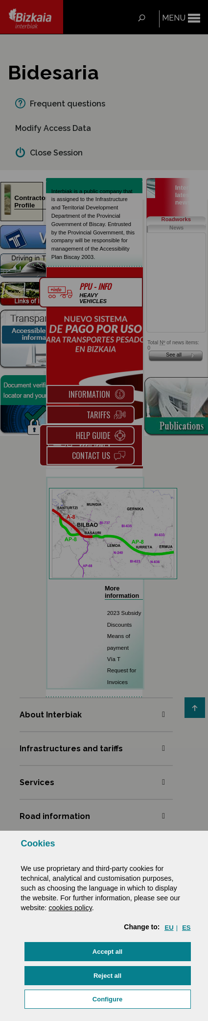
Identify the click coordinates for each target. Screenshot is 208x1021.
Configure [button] (107, 999)
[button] (107, 951)
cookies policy (70, 908)
